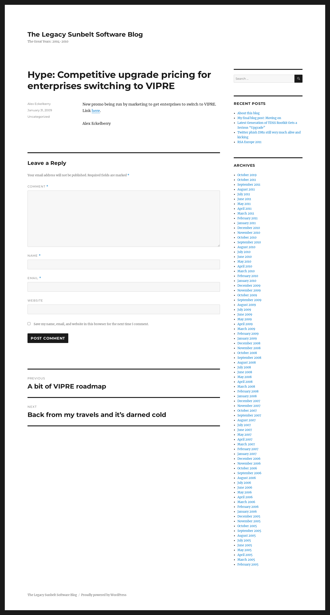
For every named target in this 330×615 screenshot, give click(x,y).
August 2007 (246, 420)
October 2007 (247, 411)
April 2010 (244, 266)
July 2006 (244, 483)
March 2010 (246, 271)
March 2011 (245, 213)
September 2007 (249, 415)
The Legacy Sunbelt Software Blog (85, 34)
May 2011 (244, 204)
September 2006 (249, 473)
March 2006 (246, 502)
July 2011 (243, 194)
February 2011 (247, 218)
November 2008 (249, 348)
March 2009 (246, 329)
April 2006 (245, 497)
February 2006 (248, 507)
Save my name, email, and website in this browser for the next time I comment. (91, 324)
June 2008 (244, 372)
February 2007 (247, 449)
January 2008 (247, 396)
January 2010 (246, 281)
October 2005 (247, 526)
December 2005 (248, 516)
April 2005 (245, 555)
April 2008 (245, 382)
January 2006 (247, 512)
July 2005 (244, 540)
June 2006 (244, 488)
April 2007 (245, 439)
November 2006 (249, 463)
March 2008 (246, 387)
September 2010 (249, 242)
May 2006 (244, 492)
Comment (38, 186)
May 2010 (244, 262)
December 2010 (248, 228)
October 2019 (247, 175)
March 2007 (246, 444)
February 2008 (247, 391)
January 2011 (246, 223)
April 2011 (244, 209)
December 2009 (249, 286)
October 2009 (247, 295)
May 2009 (244, 319)
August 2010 (246, 247)
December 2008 (248, 343)
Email (34, 278)
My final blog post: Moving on (259, 118)
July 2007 (244, 425)
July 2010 (243, 252)
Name (34, 256)
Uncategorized (39, 116)
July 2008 (244, 367)
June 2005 (244, 545)
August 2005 (246, 536)
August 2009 (246, 305)
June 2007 (244, 430)
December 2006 (249, 459)
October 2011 (246, 180)
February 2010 (247, 276)
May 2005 (244, 550)
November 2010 (248, 233)
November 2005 (249, 521)
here (96, 110)
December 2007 (248, 401)
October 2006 (247, 468)
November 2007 (249, 406)
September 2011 (248, 185)
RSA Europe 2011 (249, 142)
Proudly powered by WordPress (103, 595)
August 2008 (246, 363)
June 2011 (244, 199)
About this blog (248, 113)
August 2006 (246, 478)
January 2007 (247, 454)
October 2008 (247, 353)
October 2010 (246, 237)
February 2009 (248, 334)
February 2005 (247, 564)
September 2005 (249, 531)
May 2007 (244, 435)
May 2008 (244, 377)
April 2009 (245, 324)
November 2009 (249, 290)
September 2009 (249, 300)
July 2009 (244, 310)
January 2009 (247, 338)
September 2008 (249, 358)
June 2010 (244, 257)
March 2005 (246, 560)
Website (35, 300)
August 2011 (246, 189)
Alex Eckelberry (39, 104)
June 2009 (244, 314)
